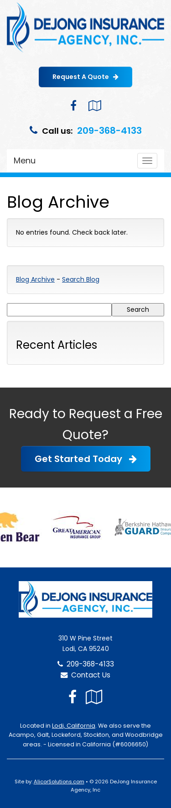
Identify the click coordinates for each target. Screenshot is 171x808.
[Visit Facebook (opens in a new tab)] (73, 105)
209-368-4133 (109, 130)
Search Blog (80, 279)
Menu (25, 160)
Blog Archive (35, 279)
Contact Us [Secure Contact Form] (85, 675)
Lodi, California (73, 725)
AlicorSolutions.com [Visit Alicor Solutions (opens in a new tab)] (59, 781)
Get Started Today (86, 458)
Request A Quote (85, 76)
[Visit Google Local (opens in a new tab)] (94, 105)
